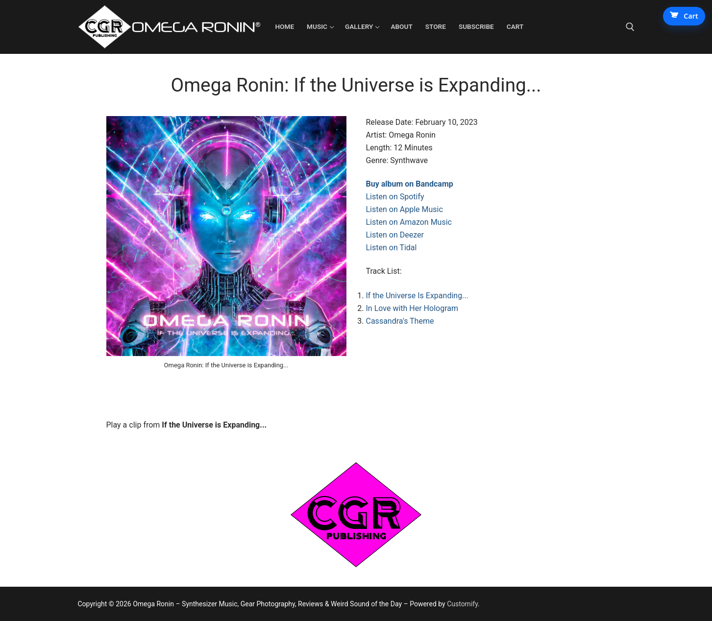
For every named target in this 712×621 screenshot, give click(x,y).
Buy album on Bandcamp (409, 184)
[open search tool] (630, 27)
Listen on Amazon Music (409, 222)
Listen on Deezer (395, 234)
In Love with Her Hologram (412, 308)
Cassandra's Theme (400, 321)
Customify (462, 604)
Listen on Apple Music (404, 209)
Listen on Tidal (391, 247)
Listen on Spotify (395, 196)
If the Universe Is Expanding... (417, 295)
